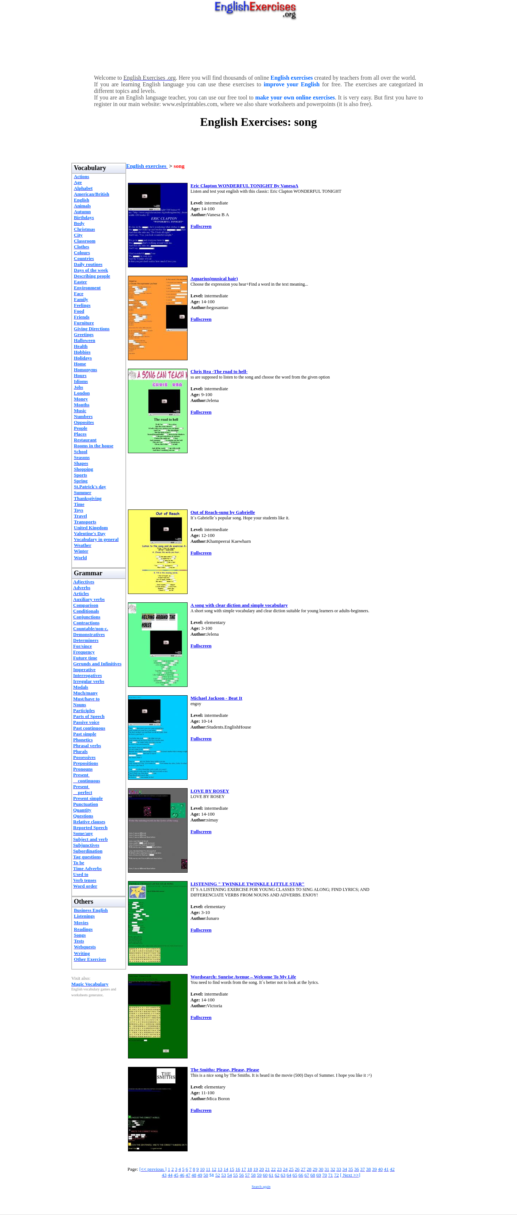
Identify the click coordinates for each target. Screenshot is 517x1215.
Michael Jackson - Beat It (216, 698)
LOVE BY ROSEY (209, 791)
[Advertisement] (258, 45)
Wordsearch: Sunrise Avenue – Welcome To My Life (243, 976)
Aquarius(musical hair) (214, 278)
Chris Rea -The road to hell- (219, 371)
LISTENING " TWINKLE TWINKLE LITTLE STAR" (247, 884)
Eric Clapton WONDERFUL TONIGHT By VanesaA (244, 185)
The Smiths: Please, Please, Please (224, 1069)
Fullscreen (201, 226)
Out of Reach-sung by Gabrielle (222, 512)
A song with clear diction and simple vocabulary (239, 605)
